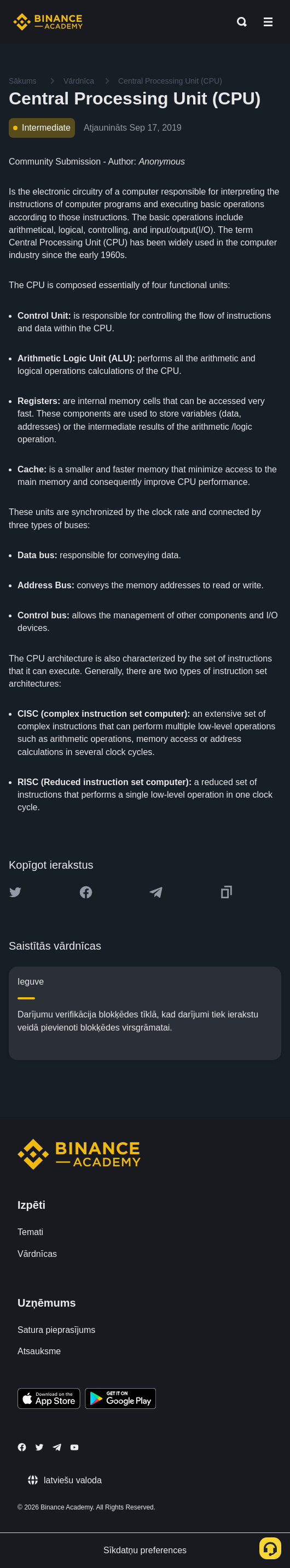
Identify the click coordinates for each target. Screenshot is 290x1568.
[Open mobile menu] (268, 22)
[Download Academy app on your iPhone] (49, 1400)
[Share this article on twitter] (15, 892)
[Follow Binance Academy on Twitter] (39, 1447)
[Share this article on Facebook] (85, 892)
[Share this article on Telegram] (156, 892)
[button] (268, 21)
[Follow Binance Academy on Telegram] (57, 1447)
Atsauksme (39, 1351)
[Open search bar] (238, 22)
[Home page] (48, 22)
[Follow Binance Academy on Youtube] (74, 1447)
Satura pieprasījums (56, 1330)
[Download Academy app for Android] (120, 1400)
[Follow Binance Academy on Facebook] (22, 1447)
